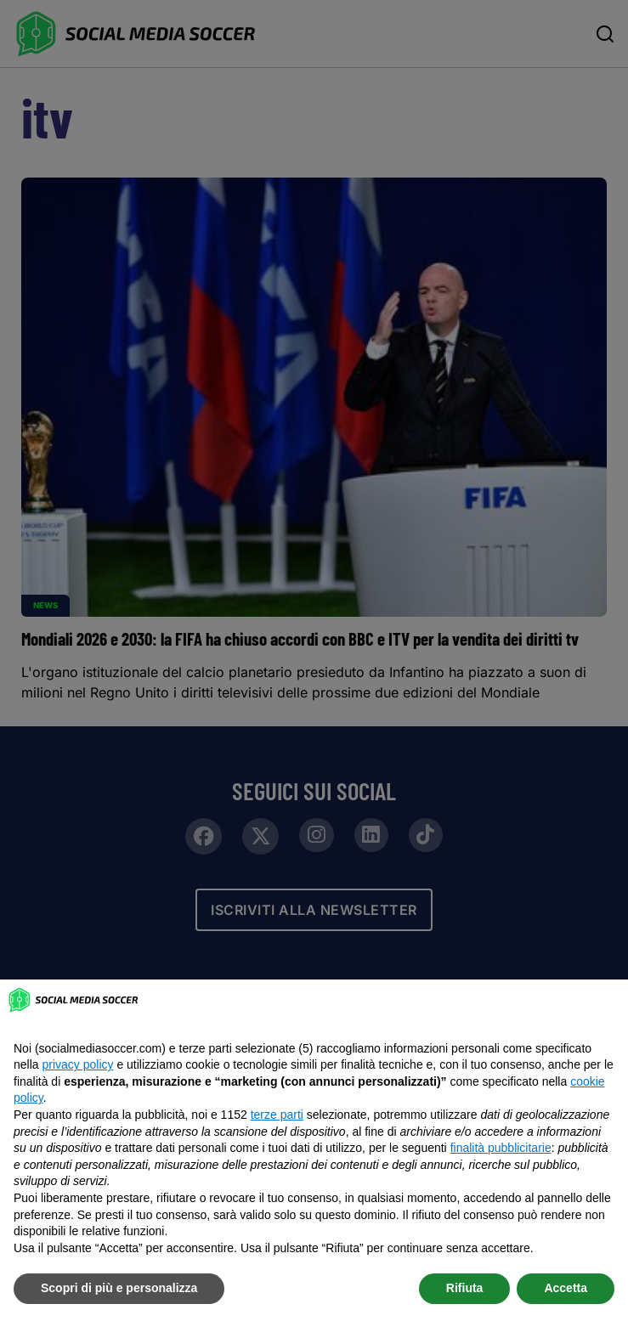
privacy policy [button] (77, 1064)
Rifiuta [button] (465, 1288)
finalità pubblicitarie (501, 1147)
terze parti (277, 1114)
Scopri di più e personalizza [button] (119, 1288)
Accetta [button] (565, 1288)
